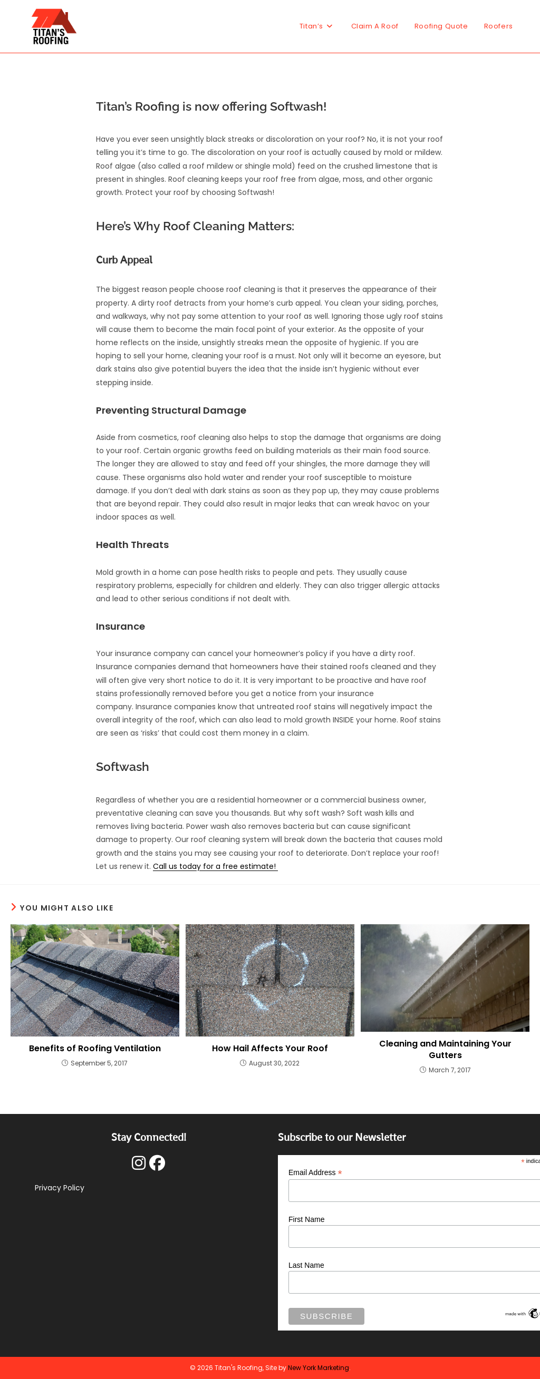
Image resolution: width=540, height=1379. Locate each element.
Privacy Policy (59, 1187)
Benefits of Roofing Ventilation (95, 1048)
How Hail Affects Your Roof (270, 1048)
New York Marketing (318, 1367)
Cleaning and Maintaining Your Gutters (445, 1049)
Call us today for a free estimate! (215, 866)
